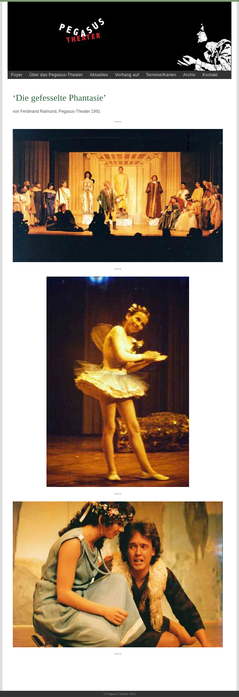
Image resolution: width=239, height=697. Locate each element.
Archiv (189, 74)
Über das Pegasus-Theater (56, 74)
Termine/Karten (161, 74)
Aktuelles (99, 74)
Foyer (16, 74)
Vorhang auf (127, 74)
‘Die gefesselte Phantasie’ (59, 98)
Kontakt (210, 74)
